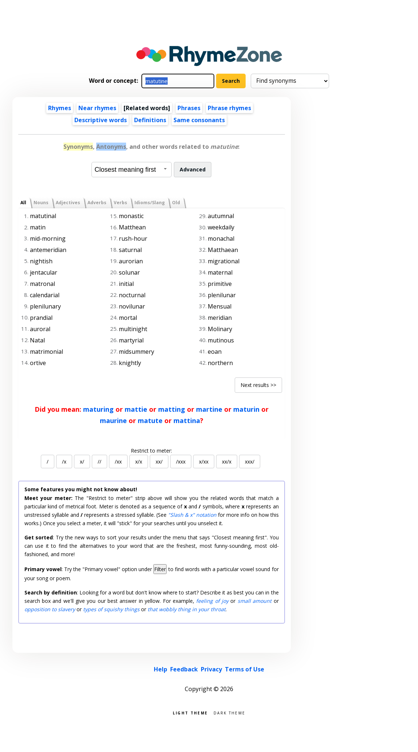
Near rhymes (97, 108)
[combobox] (131, 169)
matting (171, 409)
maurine (113, 420)
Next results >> (258, 384)
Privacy (211, 669)
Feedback (184, 669)
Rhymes (59, 108)
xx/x (226, 461)
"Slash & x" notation (192, 514)
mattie (136, 409)
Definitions (150, 120)
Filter (160, 569)
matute (150, 420)
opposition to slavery (49, 609)
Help (160, 669)
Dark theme (229, 712)
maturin (246, 409)
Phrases (188, 108)
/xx (118, 461)
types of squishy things (111, 609)
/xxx (180, 461)
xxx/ (249, 461)
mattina (186, 420)
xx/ (159, 461)
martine (209, 409)
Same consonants (199, 120)
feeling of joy (212, 600)
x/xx (203, 461)
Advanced (193, 169)
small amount (254, 600)
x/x (138, 461)
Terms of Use (244, 669)
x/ (82, 461)
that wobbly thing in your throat (187, 609)
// (99, 461)
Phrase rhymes (229, 108)
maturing (98, 409)
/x (64, 461)
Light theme (190, 712)
